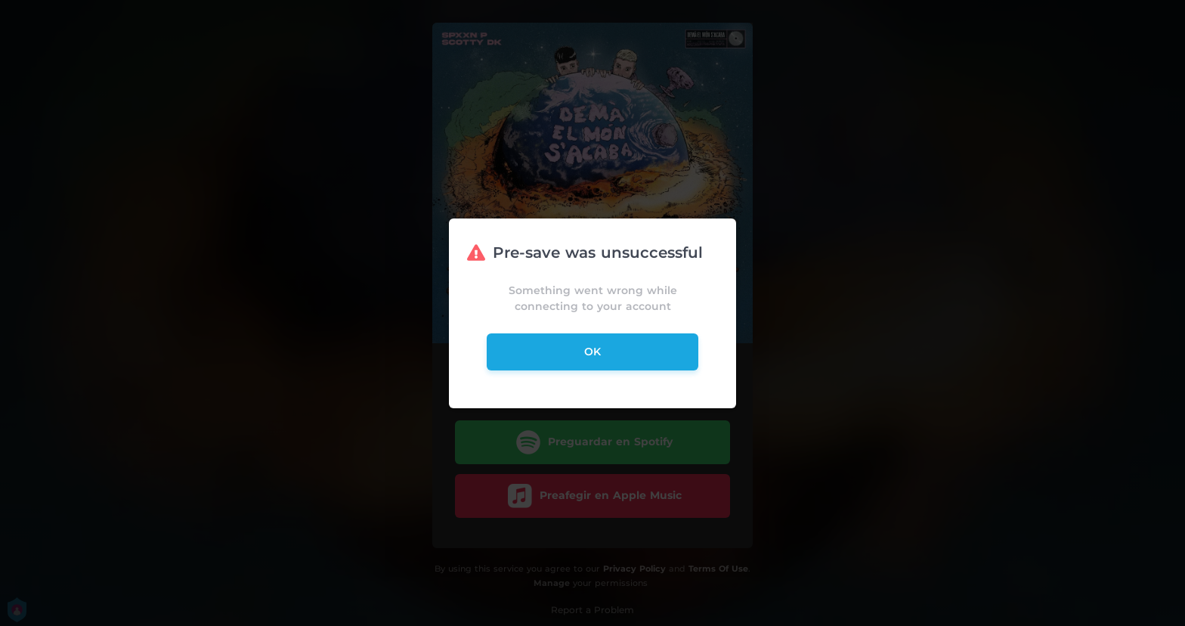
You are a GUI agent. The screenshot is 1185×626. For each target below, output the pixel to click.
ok (592, 351)
